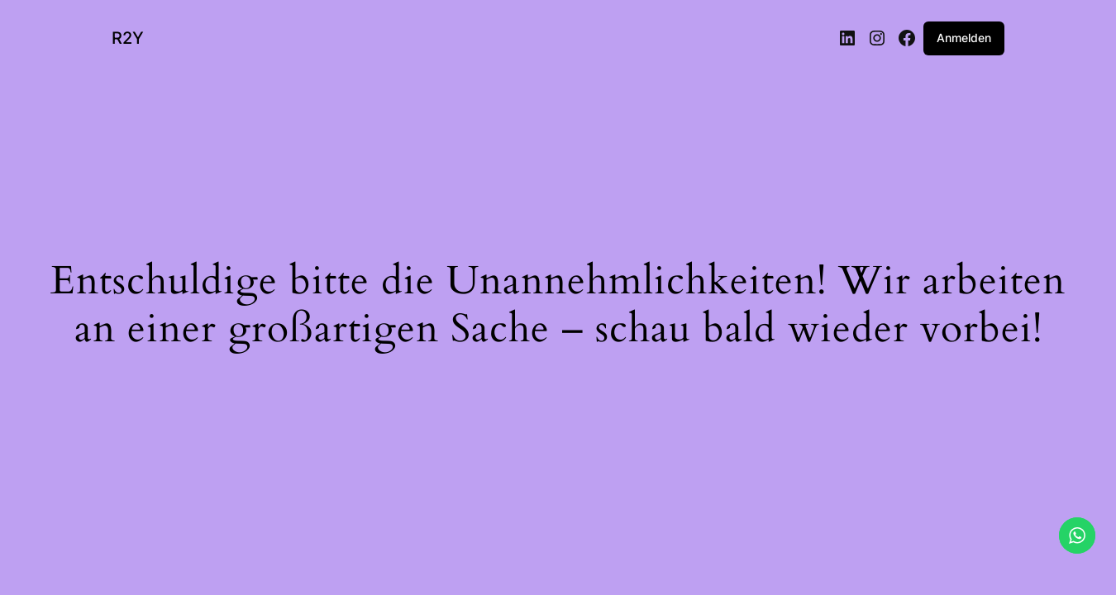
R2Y (128, 38)
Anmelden (964, 38)
